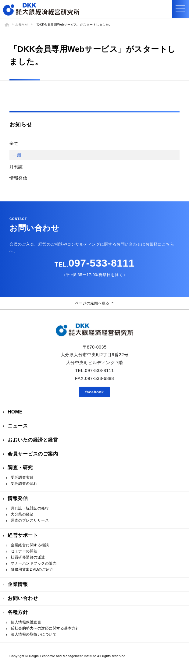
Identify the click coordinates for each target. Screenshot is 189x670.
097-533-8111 (94, 263)
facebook (94, 392)
